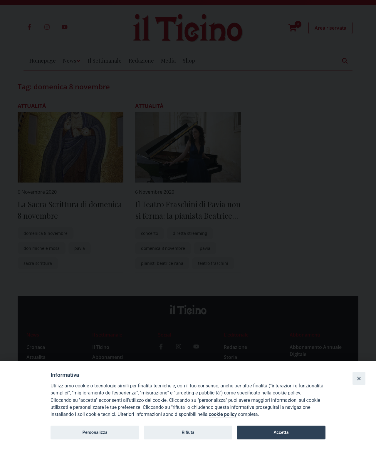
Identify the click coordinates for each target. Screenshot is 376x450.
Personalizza (94, 432)
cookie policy (223, 414)
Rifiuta (188, 432)
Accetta (280, 432)
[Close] (358, 378)
